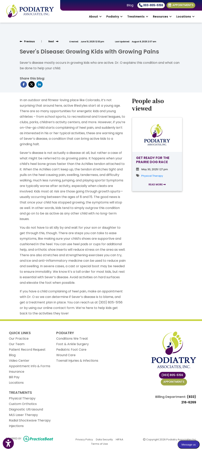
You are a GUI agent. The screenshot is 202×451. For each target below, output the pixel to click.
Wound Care (66, 355)
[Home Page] (30, 11)
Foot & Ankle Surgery (72, 344)
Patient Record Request (27, 349)
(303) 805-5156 (172, 375)
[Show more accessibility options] (8, 443)
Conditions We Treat (72, 338)
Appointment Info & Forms (29, 366)
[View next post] (53, 41)
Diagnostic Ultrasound (26, 409)
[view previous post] (27, 41)
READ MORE (157, 184)
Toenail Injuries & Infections (77, 360)
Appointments (173, 382)
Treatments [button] (137, 16)
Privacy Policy (84, 439)
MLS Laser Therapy (23, 415)
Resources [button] (162, 16)
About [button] (95, 16)
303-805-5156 (151, 5)
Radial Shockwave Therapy (30, 420)
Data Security (104, 439)
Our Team (16, 344)
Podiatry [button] (114, 16)
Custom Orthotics (23, 404)
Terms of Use (99, 443)
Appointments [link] (181, 5)
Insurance (16, 371)
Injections (16, 426)
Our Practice (19, 338)
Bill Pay (14, 377)
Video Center (19, 360)
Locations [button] (185, 16)
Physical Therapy (152, 175)
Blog (130, 5)
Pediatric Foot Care (71, 349)
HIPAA (119, 439)
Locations (16, 382)
